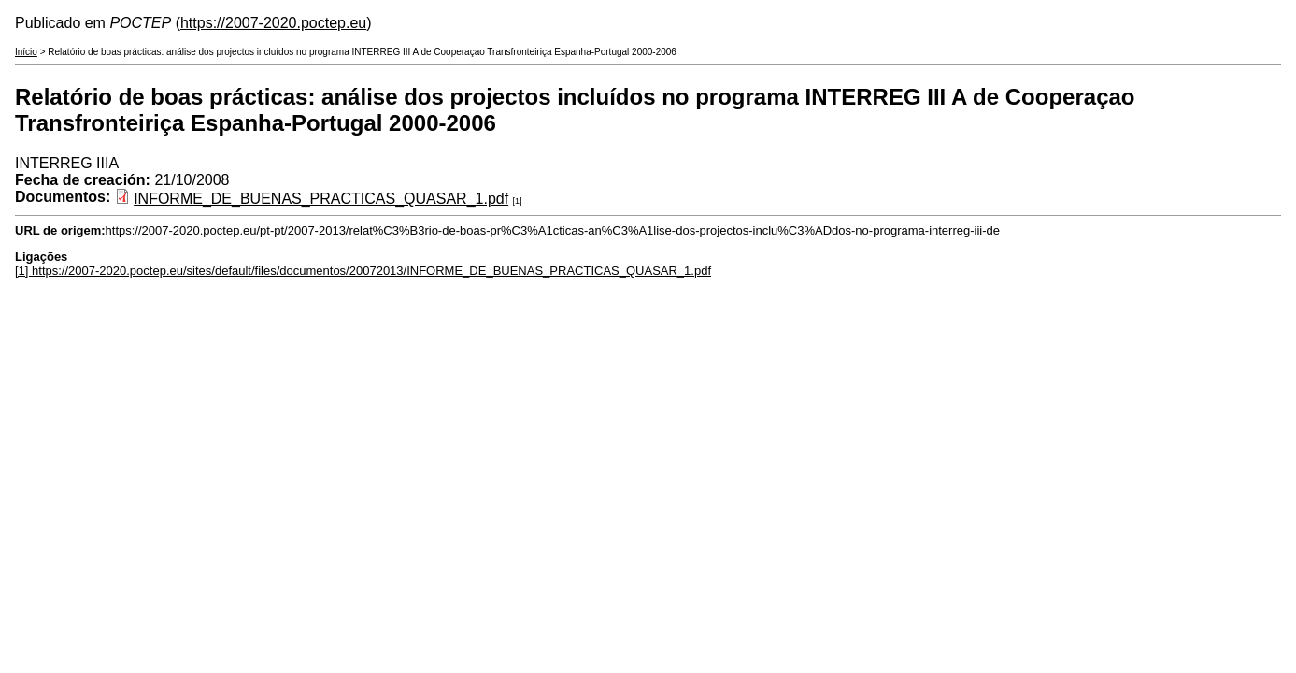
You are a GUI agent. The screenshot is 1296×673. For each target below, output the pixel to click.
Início (26, 52)
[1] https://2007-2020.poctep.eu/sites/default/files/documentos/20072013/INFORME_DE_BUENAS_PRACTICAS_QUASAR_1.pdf (363, 271)
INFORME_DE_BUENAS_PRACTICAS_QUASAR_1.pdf (321, 199)
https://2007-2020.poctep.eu (273, 23)
